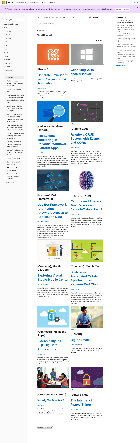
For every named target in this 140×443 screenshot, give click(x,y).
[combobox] (13, 19)
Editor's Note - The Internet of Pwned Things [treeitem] (15, 169)
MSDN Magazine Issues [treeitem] (11, 24)
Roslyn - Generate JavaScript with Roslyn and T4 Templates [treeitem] (15, 83)
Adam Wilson (41, 153)
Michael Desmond (76, 409)
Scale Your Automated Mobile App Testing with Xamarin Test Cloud (126, 56)
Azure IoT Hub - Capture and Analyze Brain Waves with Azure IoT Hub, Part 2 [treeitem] (15, 127)
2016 (70, 17)
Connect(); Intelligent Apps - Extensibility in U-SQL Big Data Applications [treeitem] (15, 152)
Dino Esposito (75, 147)
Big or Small (80, 340)
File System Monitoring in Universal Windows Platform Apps (125, 29)
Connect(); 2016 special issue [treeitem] (14, 91)
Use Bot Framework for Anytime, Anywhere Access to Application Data (126, 39)
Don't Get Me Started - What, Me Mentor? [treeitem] (14, 163)
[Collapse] (24, 16)
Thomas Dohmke (42, 284)
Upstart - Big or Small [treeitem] (13, 158)
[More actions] (101, 17)
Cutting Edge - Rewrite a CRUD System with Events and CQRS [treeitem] (15, 108)
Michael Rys (41, 354)
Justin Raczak (75, 289)
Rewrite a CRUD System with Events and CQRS (85, 138)
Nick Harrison (41, 88)
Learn (38, 17)
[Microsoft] (3, 2)
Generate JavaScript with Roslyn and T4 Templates (52, 79)
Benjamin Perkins (76, 214)
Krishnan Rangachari (77, 345)
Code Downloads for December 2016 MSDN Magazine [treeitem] (14, 176)
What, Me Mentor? (50, 400)
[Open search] (131, 2)
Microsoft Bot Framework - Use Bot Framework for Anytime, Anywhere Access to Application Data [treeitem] (15, 118)
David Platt (40, 405)
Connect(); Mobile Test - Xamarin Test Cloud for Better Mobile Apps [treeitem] (14, 144)
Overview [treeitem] (8, 31)
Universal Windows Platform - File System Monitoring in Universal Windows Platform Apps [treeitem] (15, 99)
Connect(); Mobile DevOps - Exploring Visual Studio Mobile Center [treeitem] (15, 136)
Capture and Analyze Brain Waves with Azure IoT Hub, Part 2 (86, 205)
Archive (46, 17)
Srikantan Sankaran (43, 222)
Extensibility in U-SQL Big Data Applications (50, 345)
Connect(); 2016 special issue (125, 25)
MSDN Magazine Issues (58, 17)
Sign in (135, 2)
